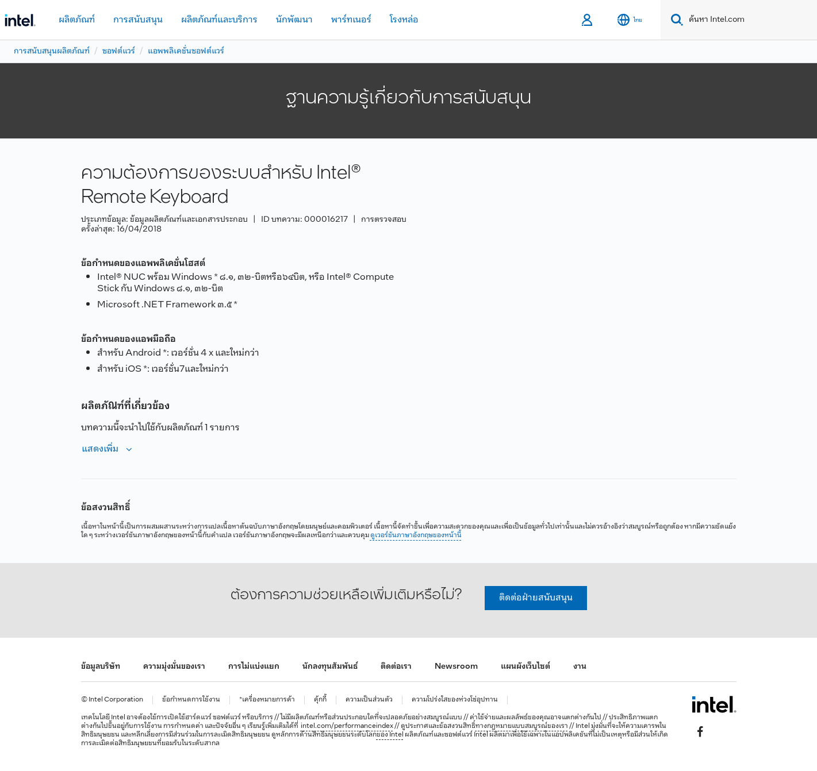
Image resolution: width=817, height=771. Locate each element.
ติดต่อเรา (396, 667)
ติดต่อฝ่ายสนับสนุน (536, 597)
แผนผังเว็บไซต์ (525, 667)
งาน (579, 667)
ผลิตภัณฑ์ (77, 19)
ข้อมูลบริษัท (100, 667)
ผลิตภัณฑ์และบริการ (219, 19)
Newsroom (456, 667)
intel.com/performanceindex (347, 726)
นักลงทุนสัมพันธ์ (330, 667)
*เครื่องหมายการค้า (267, 700)
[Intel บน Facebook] (700, 731)
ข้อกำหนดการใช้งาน (191, 700)
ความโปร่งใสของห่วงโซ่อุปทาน (455, 700)
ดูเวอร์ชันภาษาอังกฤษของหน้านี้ (416, 535)
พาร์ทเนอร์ (351, 19)
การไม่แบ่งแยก (253, 667)
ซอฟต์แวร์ (118, 51)
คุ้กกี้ (320, 700)
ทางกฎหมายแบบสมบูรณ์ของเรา (521, 726)
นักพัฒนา (294, 19)
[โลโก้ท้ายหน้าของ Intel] (714, 704)
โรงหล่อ (404, 19)
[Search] (675, 20)
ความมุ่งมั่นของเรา (174, 667)
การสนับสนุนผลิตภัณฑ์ (52, 51)
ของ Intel (390, 734)
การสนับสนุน (138, 19)
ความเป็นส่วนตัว (369, 700)
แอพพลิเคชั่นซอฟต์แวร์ (186, 51)
